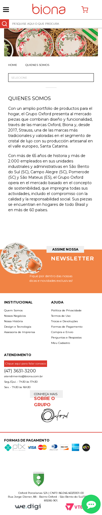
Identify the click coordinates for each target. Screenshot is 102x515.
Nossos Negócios (15, 316)
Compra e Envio (62, 332)
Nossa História (13, 321)
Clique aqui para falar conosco (25, 363)
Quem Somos (13, 310)
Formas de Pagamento (66, 326)
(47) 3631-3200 (20, 370)
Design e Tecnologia (17, 326)
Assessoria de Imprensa (19, 332)
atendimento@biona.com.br (23, 376)
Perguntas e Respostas (66, 337)
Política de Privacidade (66, 310)
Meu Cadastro (60, 343)
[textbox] (51, 23)
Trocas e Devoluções (64, 321)
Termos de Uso (60, 316)
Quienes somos (37, 65)
